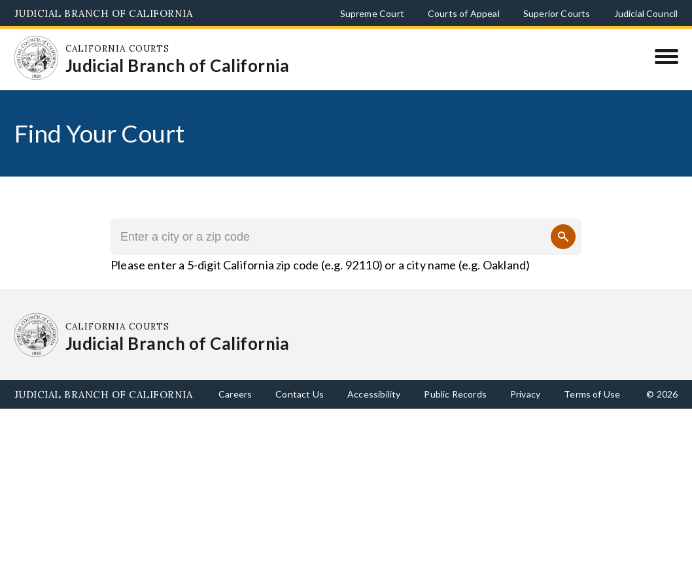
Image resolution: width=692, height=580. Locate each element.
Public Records (455, 394)
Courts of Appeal (464, 13)
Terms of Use (592, 394)
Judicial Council (646, 13)
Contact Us (299, 394)
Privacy (525, 394)
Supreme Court (372, 13)
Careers (235, 394)
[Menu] (666, 56)
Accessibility (373, 394)
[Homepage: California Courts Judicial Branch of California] (36, 58)
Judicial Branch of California (103, 13)
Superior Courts (557, 13)
